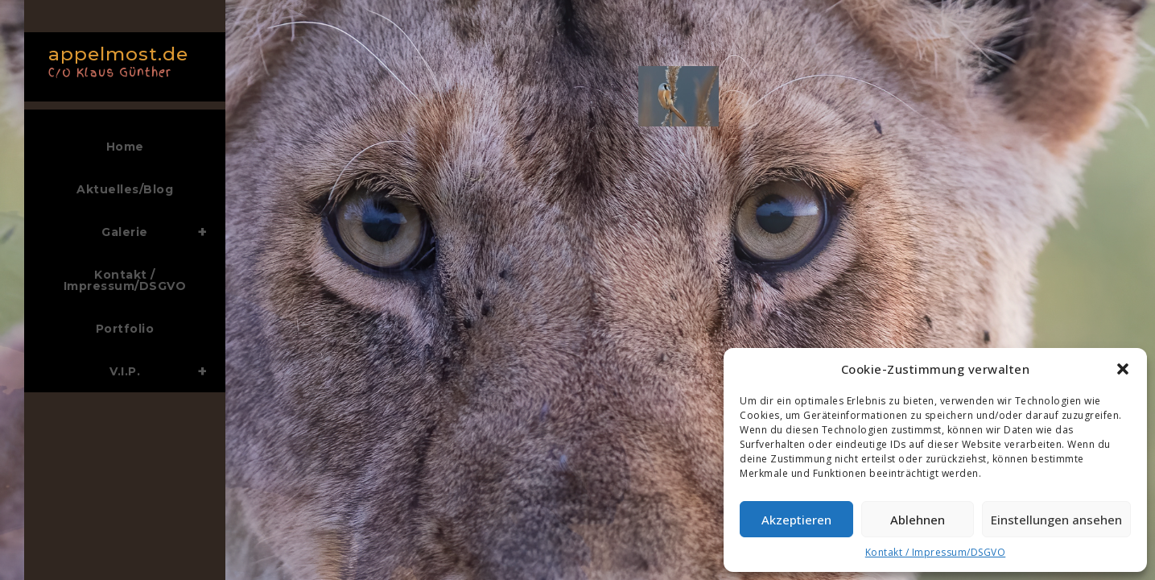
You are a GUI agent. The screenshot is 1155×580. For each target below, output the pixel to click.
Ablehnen (917, 520)
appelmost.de (120, 60)
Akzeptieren (796, 520)
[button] (1123, 369)
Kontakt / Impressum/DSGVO (935, 552)
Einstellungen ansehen (1056, 520)
